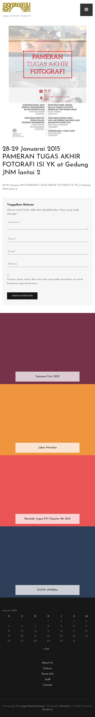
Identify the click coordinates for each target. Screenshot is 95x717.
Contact (47, 685)
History (47, 668)
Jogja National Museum (33, 706)
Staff (47, 679)
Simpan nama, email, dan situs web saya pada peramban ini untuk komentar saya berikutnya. (45, 281)
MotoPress (65, 706)
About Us (47, 663)
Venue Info (47, 674)
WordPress (47, 709)
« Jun (46, 649)
